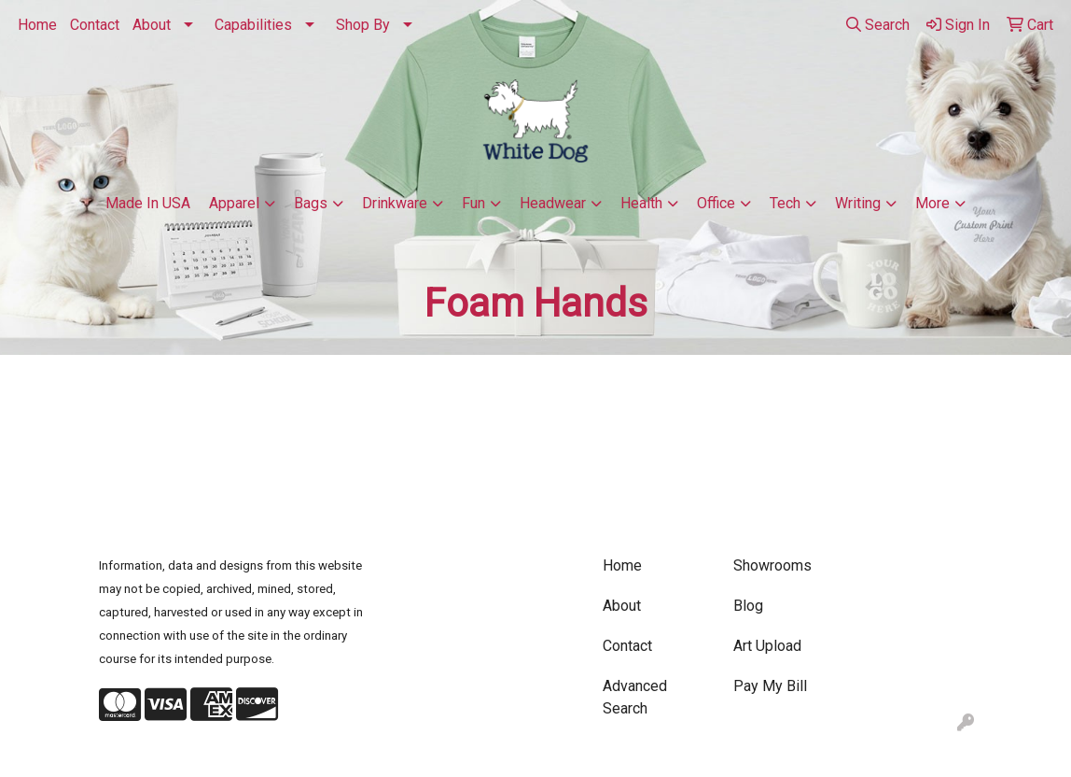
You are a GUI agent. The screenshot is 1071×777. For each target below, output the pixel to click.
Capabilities (253, 25)
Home (37, 25)
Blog (748, 606)
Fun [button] (473, 203)
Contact (94, 25)
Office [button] (716, 203)
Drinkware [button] (394, 203)
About (151, 25)
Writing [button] (858, 203)
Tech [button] (785, 203)
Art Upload (767, 646)
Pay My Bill (770, 686)
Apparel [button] (234, 203)
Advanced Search (635, 697)
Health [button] (641, 203)
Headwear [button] (553, 203)
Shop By (363, 25)
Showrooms (772, 565)
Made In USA (147, 203)
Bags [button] (310, 203)
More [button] (932, 203)
